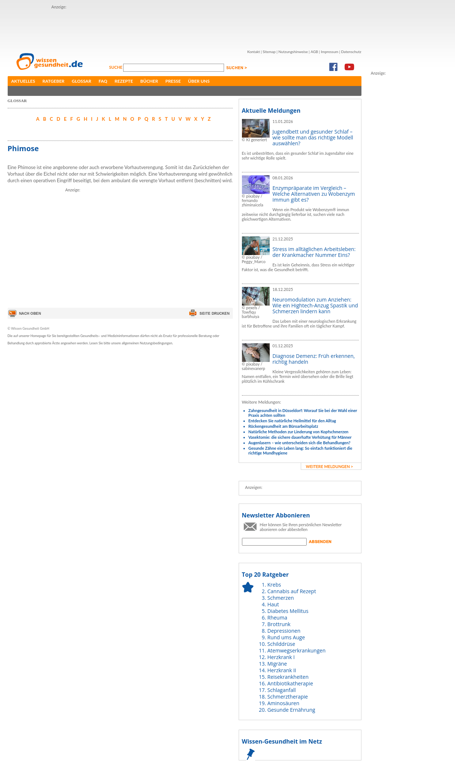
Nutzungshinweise (293, 51)
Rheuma (277, 617)
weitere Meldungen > (329, 466)
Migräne (277, 663)
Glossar (81, 81)
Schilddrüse (281, 643)
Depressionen (284, 630)
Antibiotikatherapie (290, 683)
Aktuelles (23, 81)
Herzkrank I (281, 657)
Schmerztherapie (288, 696)
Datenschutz (351, 51)
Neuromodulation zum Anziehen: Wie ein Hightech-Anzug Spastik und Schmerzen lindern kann (315, 305)
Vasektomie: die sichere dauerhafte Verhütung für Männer (300, 437)
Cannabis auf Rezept (292, 591)
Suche (116, 67)
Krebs (274, 584)
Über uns (199, 81)
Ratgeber (53, 81)
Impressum (329, 51)
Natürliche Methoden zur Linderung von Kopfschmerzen (299, 431)
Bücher (149, 81)
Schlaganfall (282, 689)
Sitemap (269, 51)
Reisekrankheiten (288, 676)
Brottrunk (279, 624)
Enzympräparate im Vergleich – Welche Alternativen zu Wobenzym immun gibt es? (314, 193)
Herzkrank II (282, 670)
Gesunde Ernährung (291, 709)
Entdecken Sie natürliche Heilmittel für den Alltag (292, 420)
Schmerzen (281, 597)
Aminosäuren (284, 703)
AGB (314, 51)
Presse (173, 81)
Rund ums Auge (286, 637)
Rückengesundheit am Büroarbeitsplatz (283, 426)
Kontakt (253, 51)
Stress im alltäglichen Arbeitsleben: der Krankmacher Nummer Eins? (314, 252)
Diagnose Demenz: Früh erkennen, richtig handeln (314, 358)
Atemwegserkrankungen (297, 650)
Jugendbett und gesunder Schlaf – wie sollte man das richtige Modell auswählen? (313, 137)
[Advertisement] (185, 26)
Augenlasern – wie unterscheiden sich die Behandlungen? (299, 442)
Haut (273, 604)
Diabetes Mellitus (288, 610)
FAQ (103, 81)
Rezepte (124, 81)
